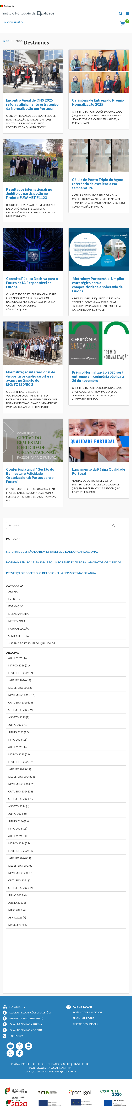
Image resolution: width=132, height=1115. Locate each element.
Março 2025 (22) (19, 754)
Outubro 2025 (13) (20, 702)
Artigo (13, 591)
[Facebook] (19, 1053)
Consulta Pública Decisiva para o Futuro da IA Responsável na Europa (32, 283)
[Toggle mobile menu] (127, 13)
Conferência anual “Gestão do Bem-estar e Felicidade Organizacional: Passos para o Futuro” (30, 475)
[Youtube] (10, 1046)
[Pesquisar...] (67, 525)
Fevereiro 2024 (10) (21, 850)
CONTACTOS (16, 1036)
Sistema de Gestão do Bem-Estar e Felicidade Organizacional (52, 551)
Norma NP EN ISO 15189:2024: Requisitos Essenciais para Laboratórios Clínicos (64, 562)
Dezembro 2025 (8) (20, 687)
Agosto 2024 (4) (18, 806)
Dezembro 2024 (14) (21, 776)
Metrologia (16, 621)
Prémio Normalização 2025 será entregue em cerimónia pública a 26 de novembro (98, 376)
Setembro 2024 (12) (21, 798)
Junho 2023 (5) (17, 902)
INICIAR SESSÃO (13, 22)
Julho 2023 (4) (17, 895)
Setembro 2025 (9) (20, 709)
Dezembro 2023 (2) (20, 865)
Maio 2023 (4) (17, 910)
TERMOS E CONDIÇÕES (85, 1024)
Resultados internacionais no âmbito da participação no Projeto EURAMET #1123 (29, 193)
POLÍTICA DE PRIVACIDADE (87, 1012)
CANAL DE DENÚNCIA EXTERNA (25, 1030)
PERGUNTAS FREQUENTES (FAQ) (26, 1018)
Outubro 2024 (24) (20, 791)
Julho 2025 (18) (18, 724)
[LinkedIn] (28, 1046)
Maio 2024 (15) (17, 828)
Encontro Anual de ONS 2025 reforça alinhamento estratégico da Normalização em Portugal (32, 104)
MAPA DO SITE (17, 1006)
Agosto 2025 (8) (18, 717)
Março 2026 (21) (19, 665)
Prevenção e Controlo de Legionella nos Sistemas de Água (51, 573)
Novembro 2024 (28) (21, 784)
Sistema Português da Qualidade (31, 643)
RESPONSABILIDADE (83, 1018)
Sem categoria (18, 635)
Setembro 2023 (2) (20, 887)
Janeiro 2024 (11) (19, 858)
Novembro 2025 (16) (21, 695)
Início (6, 40)
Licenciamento (18, 613)
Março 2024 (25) (19, 843)
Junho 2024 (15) (18, 821)
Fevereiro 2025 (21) (21, 761)
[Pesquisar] (113, 525)
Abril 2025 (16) (18, 747)
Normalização (18, 628)
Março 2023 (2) (18, 924)
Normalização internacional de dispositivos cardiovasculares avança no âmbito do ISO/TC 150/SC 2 (30, 378)
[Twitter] (10, 1053)
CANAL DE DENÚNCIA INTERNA (25, 1024)
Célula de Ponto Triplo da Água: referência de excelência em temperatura (97, 184)
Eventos (14, 598)
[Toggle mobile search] (120, 13)
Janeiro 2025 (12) (19, 769)
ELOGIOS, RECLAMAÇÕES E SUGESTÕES (30, 1012)
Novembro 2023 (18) (21, 873)
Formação (15, 606)
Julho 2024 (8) (17, 813)
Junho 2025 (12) (18, 732)
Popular (13, 538)
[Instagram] (19, 1046)
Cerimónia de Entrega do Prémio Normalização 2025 (98, 102)
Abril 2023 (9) (17, 917)
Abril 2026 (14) (18, 658)
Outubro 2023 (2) (19, 880)
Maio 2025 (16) (17, 739)
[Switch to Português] (7, 6)
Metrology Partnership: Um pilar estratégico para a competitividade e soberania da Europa (98, 285)
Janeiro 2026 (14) (19, 680)
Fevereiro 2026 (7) (20, 672)
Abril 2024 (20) (18, 835)
